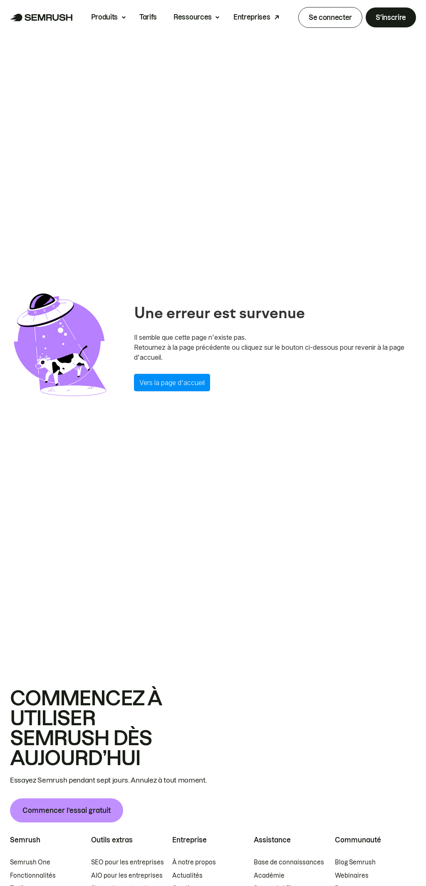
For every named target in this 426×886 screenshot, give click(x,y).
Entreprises (251, 17)
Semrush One (30, 862)
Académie (269, 875)
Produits (104, 17)
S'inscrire (391, 17)
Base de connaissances (289, 862)
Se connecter (330, 17)
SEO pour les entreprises (127, 862)
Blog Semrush (355, 862)
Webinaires (352, 875)
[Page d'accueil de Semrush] (41, 17)
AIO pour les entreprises (127, 875)
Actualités (187, 875)
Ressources (192, 17)
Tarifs (148, 17)
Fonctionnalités (33, 875)
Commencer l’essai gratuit (66, 810)
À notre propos (194, 862)
